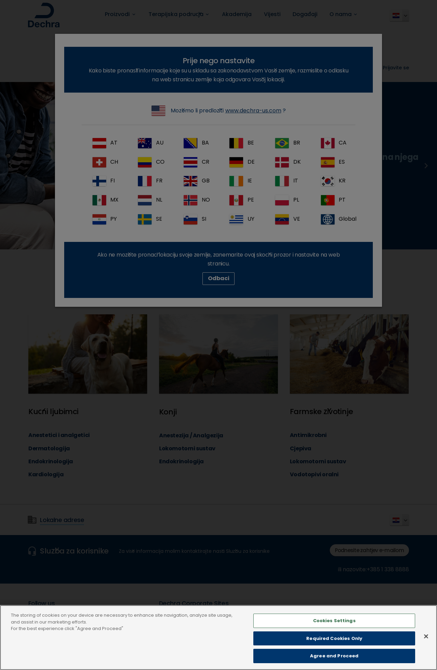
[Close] (426, 643)
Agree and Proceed (334, 662)
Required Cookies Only (334, 645)
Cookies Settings (334, 627)
